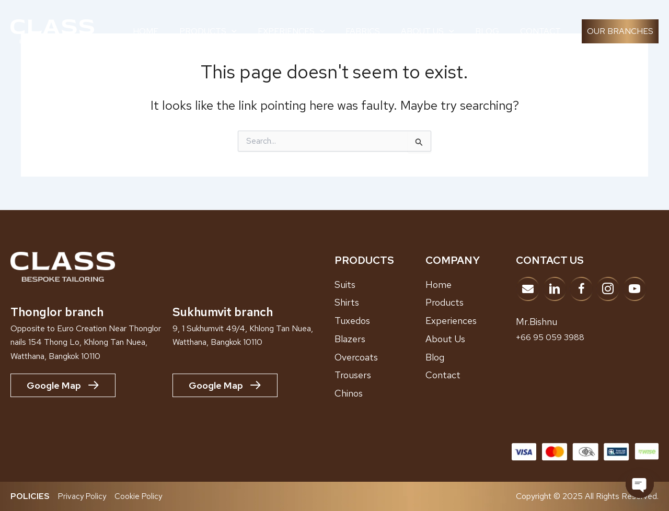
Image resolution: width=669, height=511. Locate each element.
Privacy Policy (83, 496)
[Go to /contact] (470, 375)
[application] (231, 31)
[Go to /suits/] (379, 285)
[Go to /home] (470, 285)
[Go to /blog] (470, 357)
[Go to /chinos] (379, 393)
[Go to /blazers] (379, 339)
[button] (620, 31)
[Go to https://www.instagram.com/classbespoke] (608, 289)
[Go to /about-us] (470, 339)
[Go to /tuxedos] (379, 321)
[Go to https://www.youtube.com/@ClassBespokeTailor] (634, 289)
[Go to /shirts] (379, 302)
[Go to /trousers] (379, 375)
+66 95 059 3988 (553, 337)
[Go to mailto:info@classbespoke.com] (528, 289)
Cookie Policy (141, 496)
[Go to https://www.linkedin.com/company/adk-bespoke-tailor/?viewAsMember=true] (555, 289)
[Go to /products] (470, 302)
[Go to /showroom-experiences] (470, 321)
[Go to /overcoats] (379, 357)
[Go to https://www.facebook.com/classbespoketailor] (581, 289)
